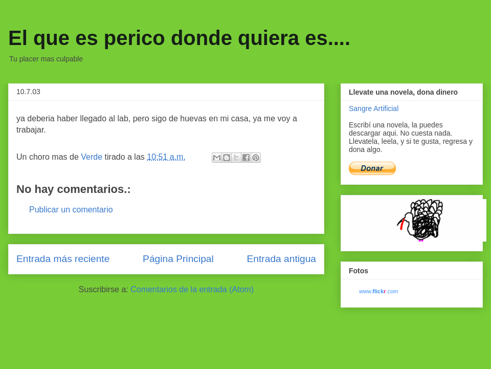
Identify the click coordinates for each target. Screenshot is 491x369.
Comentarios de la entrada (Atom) (192, 289)
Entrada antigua (281, 258)
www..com (378, 291)
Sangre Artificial (373, 108)
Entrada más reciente (62, 258)
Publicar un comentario (71, 209)
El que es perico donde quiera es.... (179, 38)
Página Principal (178, 258)
